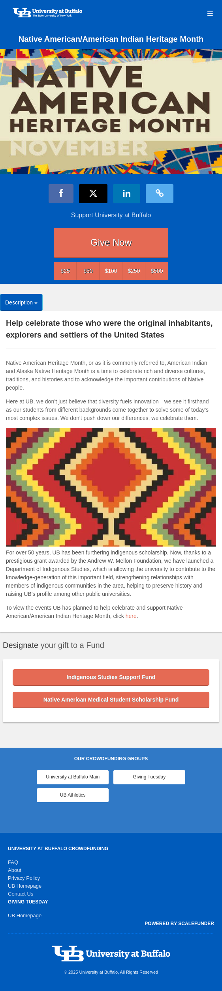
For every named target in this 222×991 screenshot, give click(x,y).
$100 (111, 271)
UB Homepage (24, 886)
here (131, 616)
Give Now (111, 242)
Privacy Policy (24, 878)
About (14, 870)
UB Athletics (73, 795)
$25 (65, 271)
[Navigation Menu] (210, 13)
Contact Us (20, 894)
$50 (87, 271)
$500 (157, 271)
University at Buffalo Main (73, 777)
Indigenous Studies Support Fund (111, 677)
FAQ (13, 862)
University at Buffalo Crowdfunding (58, 848)
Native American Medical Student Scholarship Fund (111, 699)
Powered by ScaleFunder (179, 923)
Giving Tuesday (149, 777)
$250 (134, 271)
